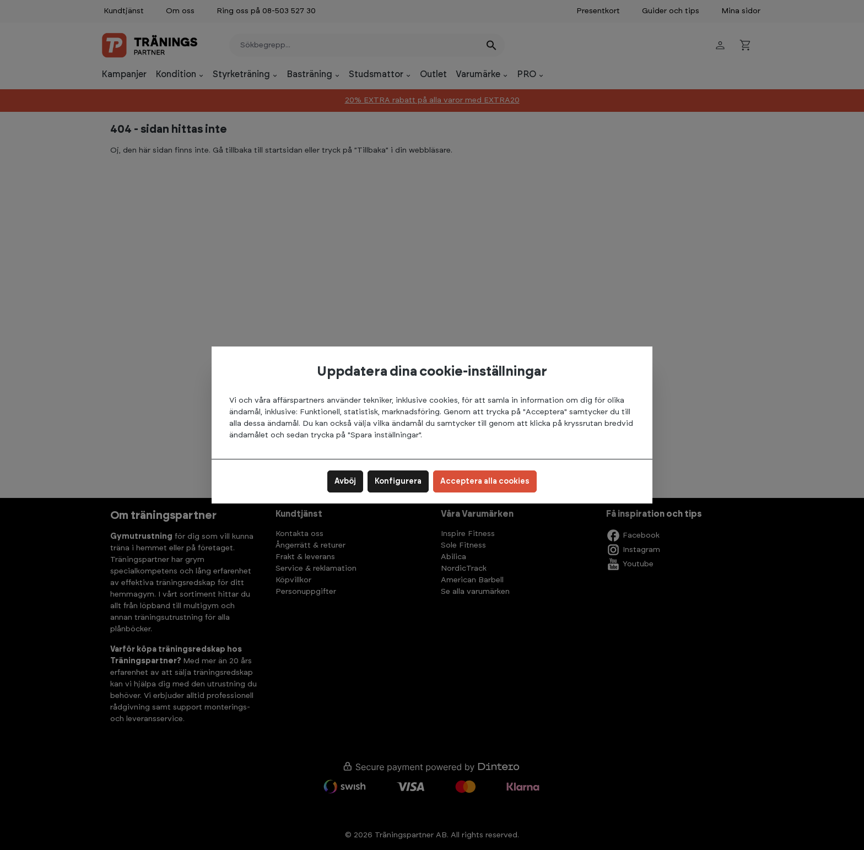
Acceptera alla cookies (485, 481)
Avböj (345, 481)
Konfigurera (398, 481)
